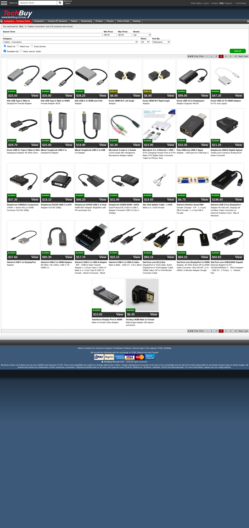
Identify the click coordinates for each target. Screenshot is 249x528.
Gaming (136, 21)
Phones (110, 21)
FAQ (160, 348)
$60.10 (182, 257)
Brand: (136, 32)
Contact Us (89, 348)
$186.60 (217, 199)
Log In (206, 3)
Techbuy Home (17, 21)
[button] (238, 51)
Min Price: (108, 32)
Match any (23, 46)
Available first (11, 51)
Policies (127, 348)
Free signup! (151, 348)
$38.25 (80, 95)
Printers (99, 21)
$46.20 (80, 199)
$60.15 (148, 257)
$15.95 (148, 145)
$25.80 (46, 145)
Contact (214, 3)
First (196, 56)
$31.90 (114, 199)
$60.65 (216, 257)
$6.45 (131, 314)
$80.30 (46, 257)
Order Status (196, 3)
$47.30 (216, 95)
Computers (39, 21)
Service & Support (104, 348)
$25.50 (13, 95)
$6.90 (114, 95)
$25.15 (114, 257)
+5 (235, 56)
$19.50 (148, 199)
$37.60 (13, 257)
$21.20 (216, 145)
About (80, 348)
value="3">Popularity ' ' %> (161, 42)
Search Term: (9, 32)
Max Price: (123, 32)
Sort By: (156, 39)
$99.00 (182, 95)
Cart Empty (241, 3)
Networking (86, 21)
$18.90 (80, 145)
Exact (38, 46)
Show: (144, 39)
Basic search (30, 51)
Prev (201, 56)
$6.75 (182, 199)
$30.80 (46, 95)
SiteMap (167, 348)
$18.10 (46, 199)
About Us (13, 3)
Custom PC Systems (57, 21)
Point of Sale (123, 21)
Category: (7, 39)
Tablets (74, 21)
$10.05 (97, 314)
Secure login (138, 348)
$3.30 (114, 145)
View (34, 95)
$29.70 (13, 145)
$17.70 (80, 257)
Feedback (118, 348)
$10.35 (182, 145)
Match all (9, 46)
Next (241, 56)
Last (246, 56)
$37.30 (13, 199)
